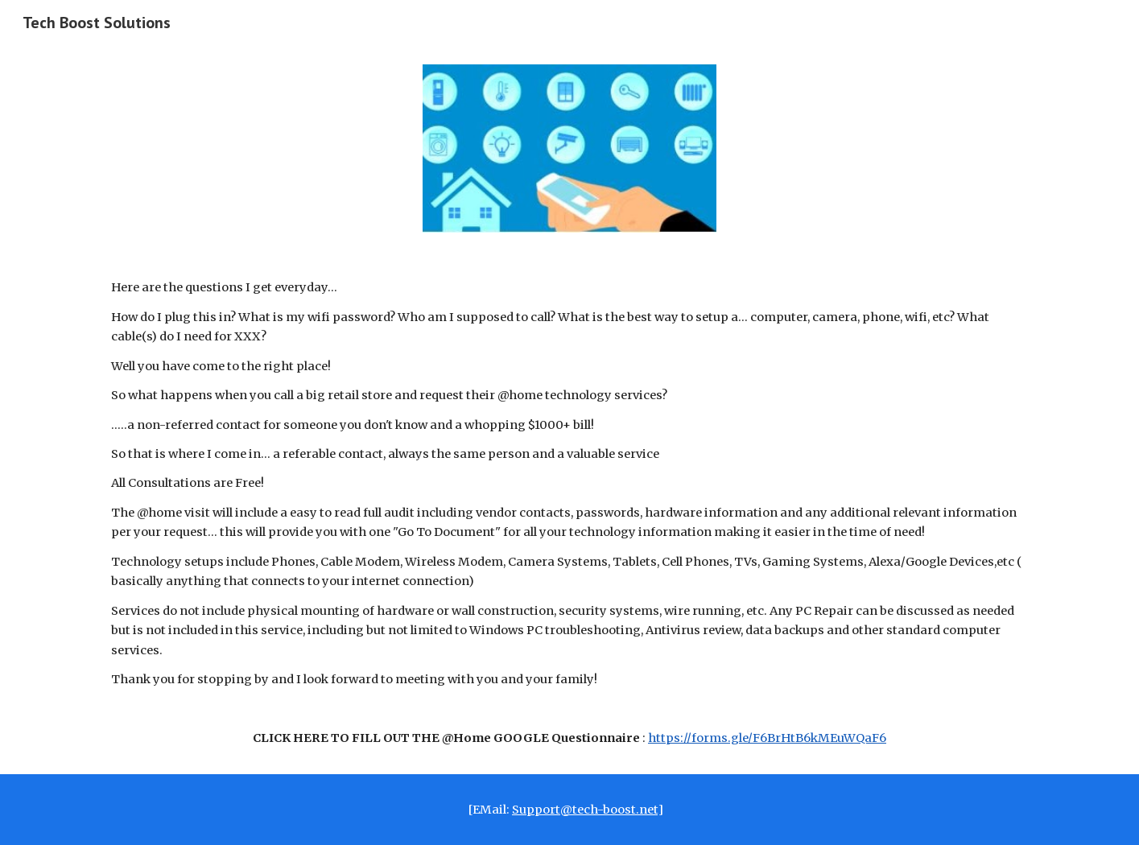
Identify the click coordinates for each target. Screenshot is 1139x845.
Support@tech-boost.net (585, 809)
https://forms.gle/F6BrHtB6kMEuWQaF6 (767, 738)
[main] (569, 512)
